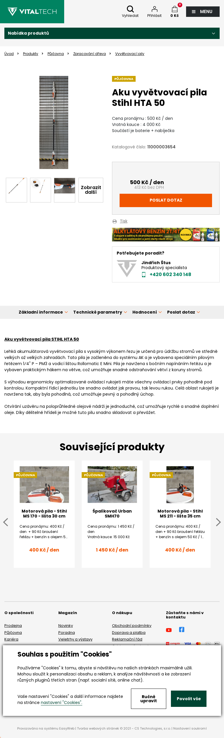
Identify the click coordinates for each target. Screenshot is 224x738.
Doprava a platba (129, 632)
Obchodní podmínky (131, 625)
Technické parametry (97, 312)
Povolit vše (189, 699)
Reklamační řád (127, 639)
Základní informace (41, 312)
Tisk (123, 221)
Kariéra (11, 639)
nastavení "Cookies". (61, 702)
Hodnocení (144, 312)
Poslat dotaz (166, 200)
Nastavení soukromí (190, 728)
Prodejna (13, 625)
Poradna (66, 632)
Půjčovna (13, 632)
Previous (5, 522)
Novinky (65, 625)
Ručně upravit (148, 699)
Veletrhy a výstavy (75, 639)
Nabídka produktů (28, 33)
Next (218, 522)
